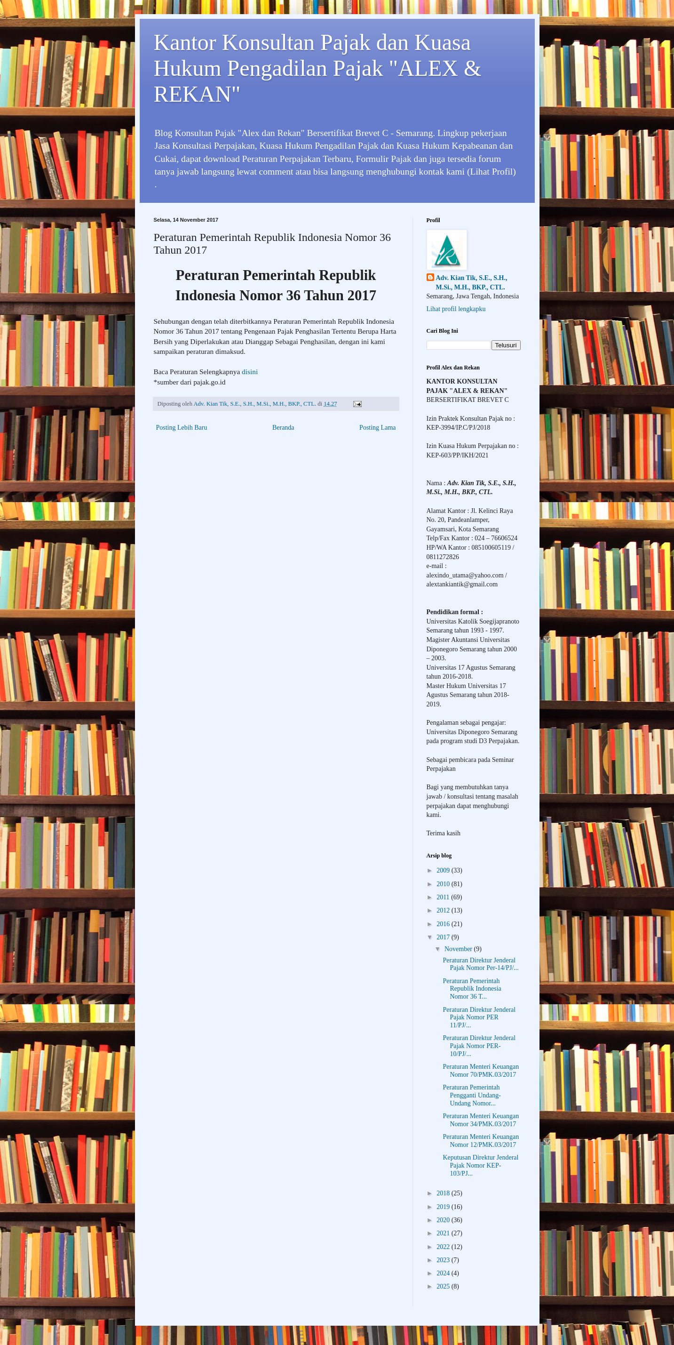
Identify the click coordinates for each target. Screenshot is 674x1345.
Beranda (283, 427)
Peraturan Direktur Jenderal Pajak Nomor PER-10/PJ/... (479, 1045)
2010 (444, 884)
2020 (444, 1220)
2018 (444, 1193)
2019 (444, 1206)
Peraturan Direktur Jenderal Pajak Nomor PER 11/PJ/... (479, 1017)
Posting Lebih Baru (181, 427)
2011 (443, 897)
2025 (444, 1286)
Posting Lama (377, 427)
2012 (444, 910)
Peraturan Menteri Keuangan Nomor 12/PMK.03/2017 (481, 1140)
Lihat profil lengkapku (456, 308)
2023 (444, 1260)
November (459, 949)
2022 (444, 1246)
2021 (444, 1233)
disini (250, 372)
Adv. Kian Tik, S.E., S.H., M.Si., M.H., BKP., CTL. (471, 282)
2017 (444, 937)
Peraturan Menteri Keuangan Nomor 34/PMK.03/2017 (481, 1120)
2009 (444, 870)
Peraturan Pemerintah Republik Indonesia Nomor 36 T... (472, 989)
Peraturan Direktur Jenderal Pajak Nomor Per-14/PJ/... (480, 964)
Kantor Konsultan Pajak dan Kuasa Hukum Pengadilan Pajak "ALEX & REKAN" (318, 68)
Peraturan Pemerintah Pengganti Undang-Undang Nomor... (471, 1095)
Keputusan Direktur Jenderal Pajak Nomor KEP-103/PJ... (480, 1165)
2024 (444, 1273)
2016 (444, 924)
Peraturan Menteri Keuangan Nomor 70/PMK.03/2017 (481, 1070)
